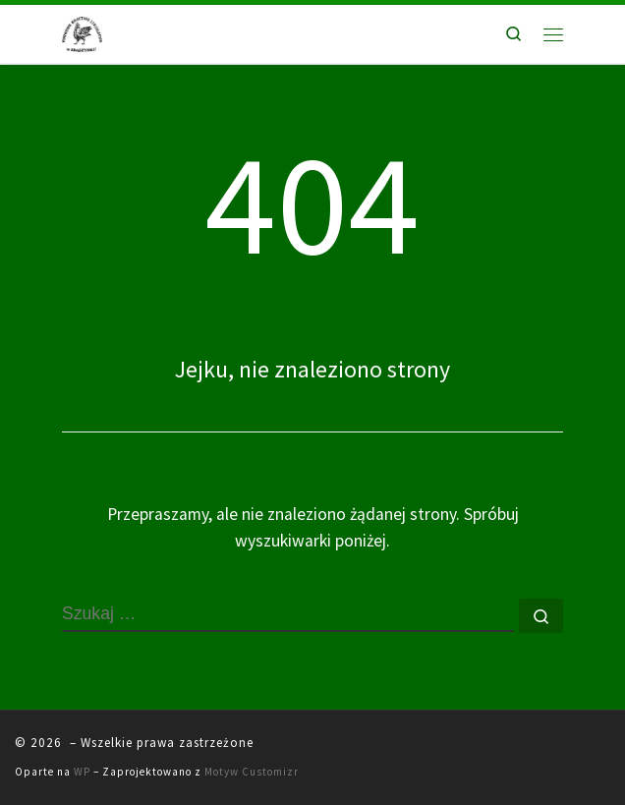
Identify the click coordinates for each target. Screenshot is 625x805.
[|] (82, 31)
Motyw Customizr (251, 771)
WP (82, 771)
